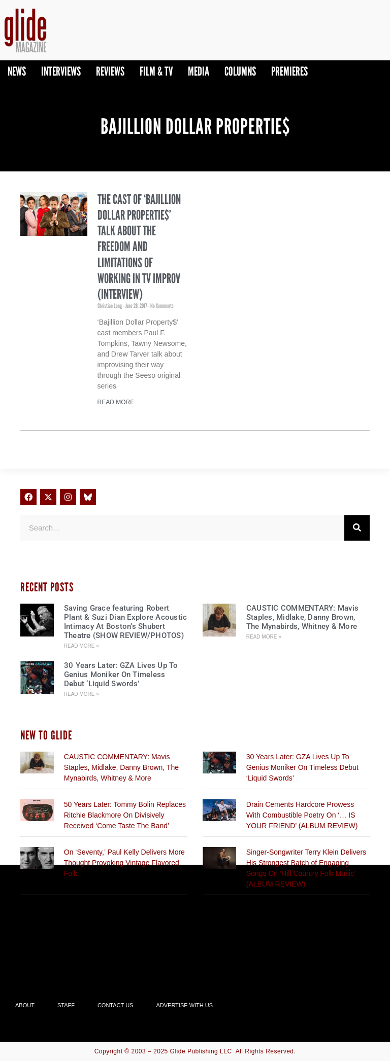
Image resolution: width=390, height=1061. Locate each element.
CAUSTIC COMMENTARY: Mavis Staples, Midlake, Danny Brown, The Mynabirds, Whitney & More (302, 617)
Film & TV (156, 71)
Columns (240, 71)
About (25, 1005)
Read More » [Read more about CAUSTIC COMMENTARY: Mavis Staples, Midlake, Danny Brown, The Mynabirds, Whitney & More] (263, 637)
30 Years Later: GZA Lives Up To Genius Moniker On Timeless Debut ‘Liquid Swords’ (121, 674)
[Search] (357, 528)
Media (198, 71)
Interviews (61, 71)
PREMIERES (289, 71)
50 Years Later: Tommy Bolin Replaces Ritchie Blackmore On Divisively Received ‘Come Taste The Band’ (125, 815)
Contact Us (116, 1005)
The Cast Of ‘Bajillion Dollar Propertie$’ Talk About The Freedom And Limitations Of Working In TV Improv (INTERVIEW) (139, 246)
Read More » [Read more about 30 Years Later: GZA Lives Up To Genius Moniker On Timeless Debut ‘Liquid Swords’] (81, 694)
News (17, 71)
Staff (66, 1005)
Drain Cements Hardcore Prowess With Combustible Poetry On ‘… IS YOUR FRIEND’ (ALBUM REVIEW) (302, 815)
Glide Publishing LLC (201, 1051)
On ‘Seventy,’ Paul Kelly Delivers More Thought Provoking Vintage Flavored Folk (124, 862)
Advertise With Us (184, 1005)
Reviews (110, 71)
